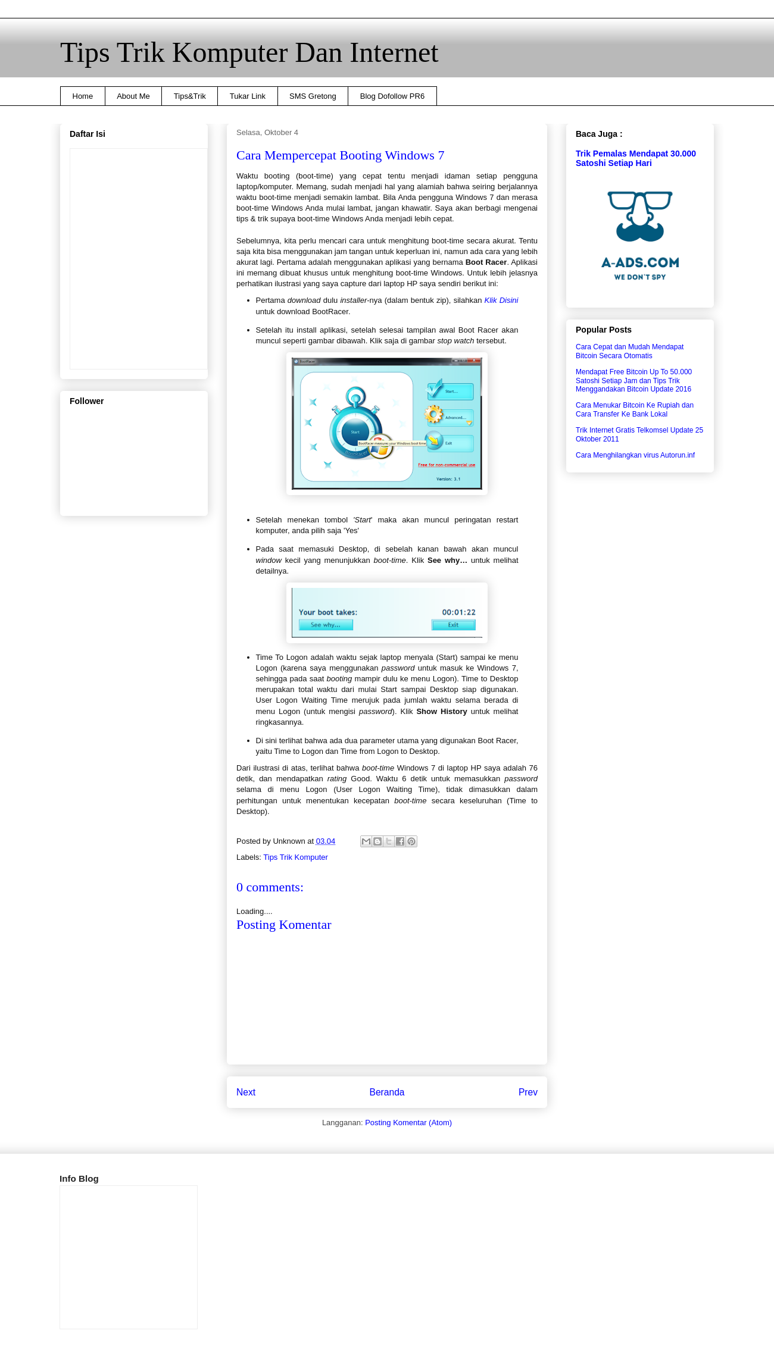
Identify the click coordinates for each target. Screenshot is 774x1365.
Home (83, 96)
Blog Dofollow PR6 (392, 96)
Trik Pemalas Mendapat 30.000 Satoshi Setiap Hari (636, 158)
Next (245, 1092)
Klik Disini (502, 300)
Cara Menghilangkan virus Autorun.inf (635, 455)
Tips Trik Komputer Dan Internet (249, 52)
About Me (133, 96)
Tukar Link (248, 96)
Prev (528, 1092)
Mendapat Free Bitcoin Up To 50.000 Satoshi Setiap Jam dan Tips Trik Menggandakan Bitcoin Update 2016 (634, 380)
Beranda (387, 1092)
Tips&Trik (190, 96)
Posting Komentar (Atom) (408, 1122)
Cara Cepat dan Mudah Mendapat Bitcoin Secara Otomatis (630, 351)
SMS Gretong (312, 96)
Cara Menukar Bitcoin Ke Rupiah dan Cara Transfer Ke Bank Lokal (635, 409)
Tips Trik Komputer (295, 857)
